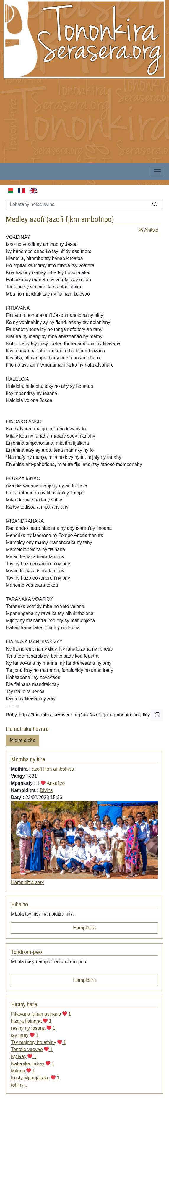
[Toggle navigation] (157, 171)
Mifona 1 (23, 1070)
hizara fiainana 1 (31, 1021)
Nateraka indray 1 (32, 1063)
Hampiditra (84, 927)
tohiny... (19, 1084)
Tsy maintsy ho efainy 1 (38, 1042)
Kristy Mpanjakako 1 (35, 1077)
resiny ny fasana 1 (33, 1028)
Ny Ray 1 (23, 1056)
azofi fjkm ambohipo (80, 219)
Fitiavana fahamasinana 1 (41, 1013)
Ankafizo (56, 783)
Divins (46, 790)
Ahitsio (148, 230)
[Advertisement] (80, 119)
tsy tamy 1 (24, 1035)
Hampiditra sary (27, 882)
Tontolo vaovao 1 (32, 1049)
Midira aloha (22, 740)
